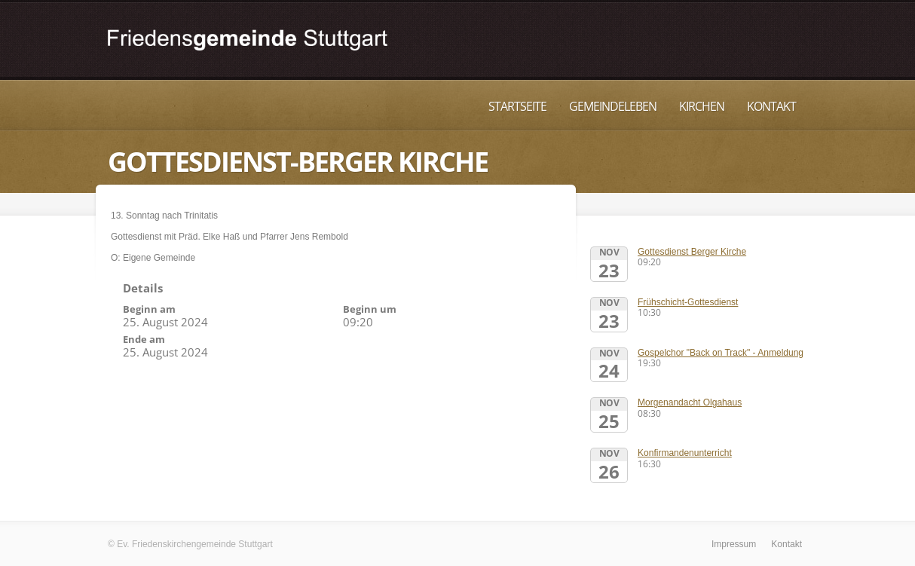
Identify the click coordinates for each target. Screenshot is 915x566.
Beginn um (369, 309)
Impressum (733, 544)
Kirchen (701, 106)
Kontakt (771, 106)
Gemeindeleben (612, 106)
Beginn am (149, 309)
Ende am (144, 339)
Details (143, 287)
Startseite (517, 106)
